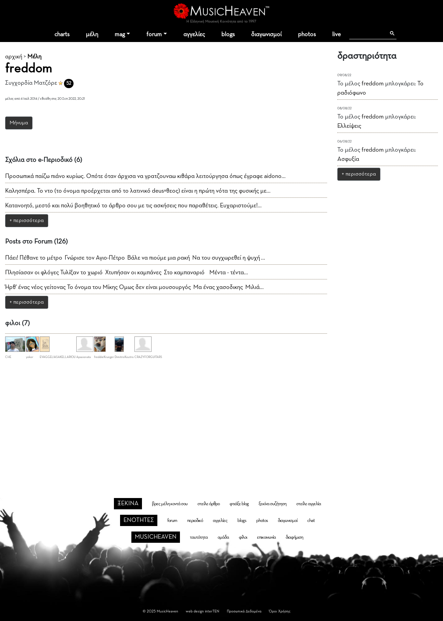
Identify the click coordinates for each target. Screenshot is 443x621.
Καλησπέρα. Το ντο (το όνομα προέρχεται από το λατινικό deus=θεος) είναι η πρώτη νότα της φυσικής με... (138, 191)
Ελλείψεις (349, 126)
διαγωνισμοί (266, 34)
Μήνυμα (19, 123)
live (336, 34)
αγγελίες (194, 34)
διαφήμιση (294, 537)
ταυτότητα (199, 537)
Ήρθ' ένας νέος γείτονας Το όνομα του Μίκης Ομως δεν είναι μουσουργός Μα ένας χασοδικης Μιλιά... (134, 287)
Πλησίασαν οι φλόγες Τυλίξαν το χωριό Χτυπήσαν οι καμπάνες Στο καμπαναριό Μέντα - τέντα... (126, 273)
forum (154, 34)
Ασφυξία (348, 159)
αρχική (13, 57)
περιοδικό (195, 520)
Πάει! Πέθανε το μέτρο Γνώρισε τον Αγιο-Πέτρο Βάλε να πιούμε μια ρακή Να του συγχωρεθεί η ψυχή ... (135, 258)
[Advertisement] (221, 418)
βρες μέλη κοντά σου (169, 503)
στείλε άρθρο (208, 503)
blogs (228, 34)
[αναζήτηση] (367, 33)
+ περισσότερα (27, 220)
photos (307, 34)
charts (61, 34)
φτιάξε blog (239, 503)
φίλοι (243, 537)
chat (311, 520)
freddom (373, 84)
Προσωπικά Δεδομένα (244, 611)
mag (120, 34)
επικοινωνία (266, 537)
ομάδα (223, 537)
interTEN (212, 611)
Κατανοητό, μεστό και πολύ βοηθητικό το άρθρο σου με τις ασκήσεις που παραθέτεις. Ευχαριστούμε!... (133, 206)
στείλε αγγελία (308, 503)
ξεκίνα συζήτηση (272, 503)
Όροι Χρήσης (279, 611)
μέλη (92, 34)
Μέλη (34, 57)
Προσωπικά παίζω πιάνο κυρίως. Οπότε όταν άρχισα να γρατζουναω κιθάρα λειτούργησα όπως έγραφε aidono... (145, 176)
